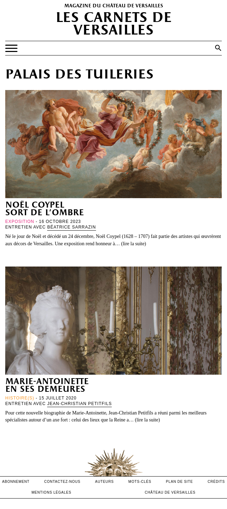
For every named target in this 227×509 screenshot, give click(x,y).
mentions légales (51, 492)
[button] (218, 47)
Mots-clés (140, 482)
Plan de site (179, 482)
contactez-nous (62, 482)
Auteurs (104, 482)
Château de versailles (170, 492)
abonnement (16, 482)
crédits (216, 482)
